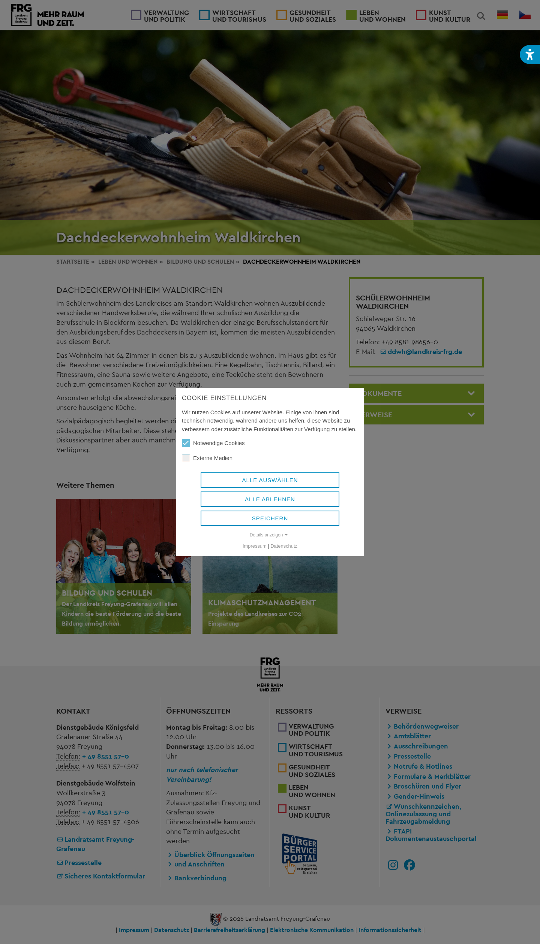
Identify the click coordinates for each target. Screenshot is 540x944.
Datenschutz (283, 546)
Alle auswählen (270, 480)
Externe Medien (207, 458)
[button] (530, 54)
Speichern (270, 518)
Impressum (255, 546)
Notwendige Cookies (213, 443)
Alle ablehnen (270, 499)
